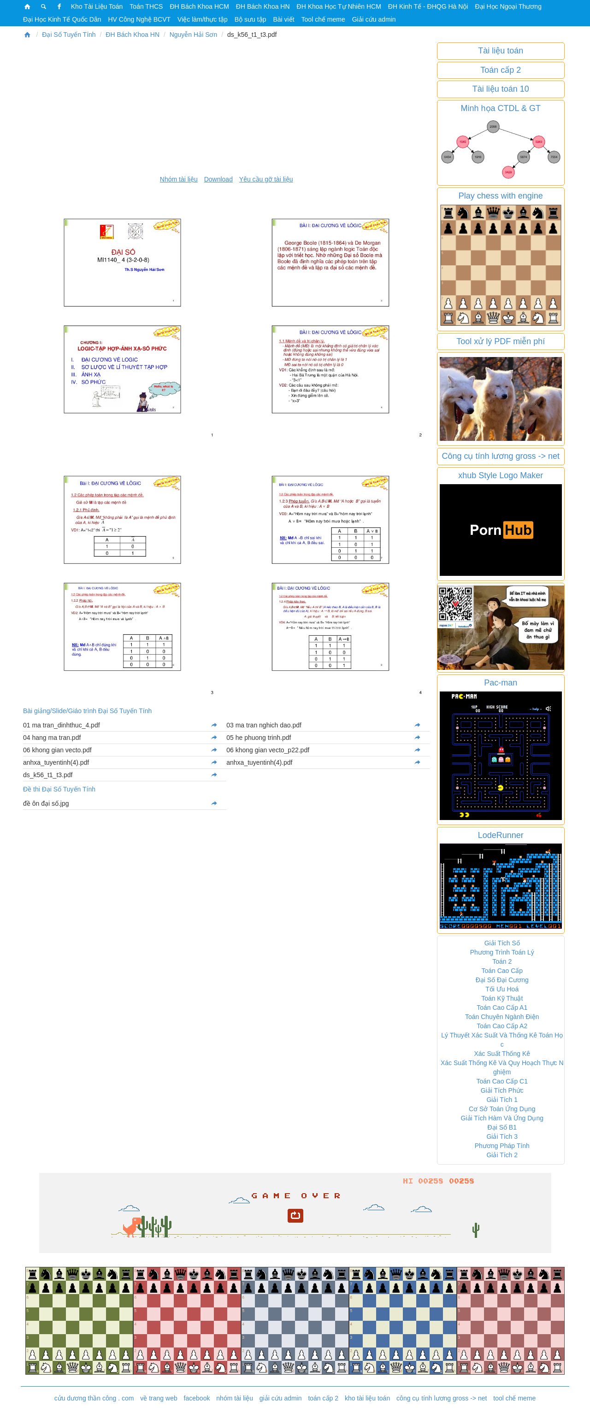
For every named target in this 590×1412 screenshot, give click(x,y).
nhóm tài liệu (234, 1398)
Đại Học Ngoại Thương (508, 6)
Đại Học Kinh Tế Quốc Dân (62, 19)
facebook (197, 1398)
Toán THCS (146, 6)
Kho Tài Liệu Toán (97, 6)
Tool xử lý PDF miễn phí (500, 341)
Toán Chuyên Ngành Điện (502, 1016)
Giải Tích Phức (502, 1090)
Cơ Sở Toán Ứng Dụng (502, 1109)
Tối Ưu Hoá (502, 989)
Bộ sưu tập (250, 19)
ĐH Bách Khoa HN (263, 6)
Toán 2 (502, 961)
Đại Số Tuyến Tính (68, 34)
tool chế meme (514, 1398)
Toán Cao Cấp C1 (502, 1081)
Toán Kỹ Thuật (502, 998)
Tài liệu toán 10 (500, 89)
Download (218, 179)
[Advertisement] (226, 106)
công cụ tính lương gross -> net (441, 1398)
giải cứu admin (281, 1398)
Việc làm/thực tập (202, 19)
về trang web (158, 1398)
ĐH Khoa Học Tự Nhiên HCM (339, 6)
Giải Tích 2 (502, 1155)
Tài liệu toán (500, 50)
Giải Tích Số (502, 943)
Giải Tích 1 (502, 1099)
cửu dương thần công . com (94, 1398)
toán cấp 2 (323, 1398)
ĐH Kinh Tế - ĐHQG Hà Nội (428, 6)
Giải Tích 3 (502, 1136)
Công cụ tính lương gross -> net (501, 456)
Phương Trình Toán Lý (502, 952)
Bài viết (283, 19)
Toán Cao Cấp (502, 970)
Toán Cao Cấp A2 (502, 1026)
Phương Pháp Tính (502, 1145)
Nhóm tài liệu (179, 179)
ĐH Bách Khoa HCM (199, 6)
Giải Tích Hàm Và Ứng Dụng (502, 1118)
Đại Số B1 (502, 1127)
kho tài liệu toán (367, 1398)
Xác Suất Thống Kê (502, 1053)
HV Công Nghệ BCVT (139, 19)
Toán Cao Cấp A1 (502, 1007)
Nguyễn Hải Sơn (194, 34)
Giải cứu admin (374, 19)
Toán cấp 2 (500, 70)
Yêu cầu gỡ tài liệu (266, 179)
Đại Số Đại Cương (502, 980)
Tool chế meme (323, 19)
